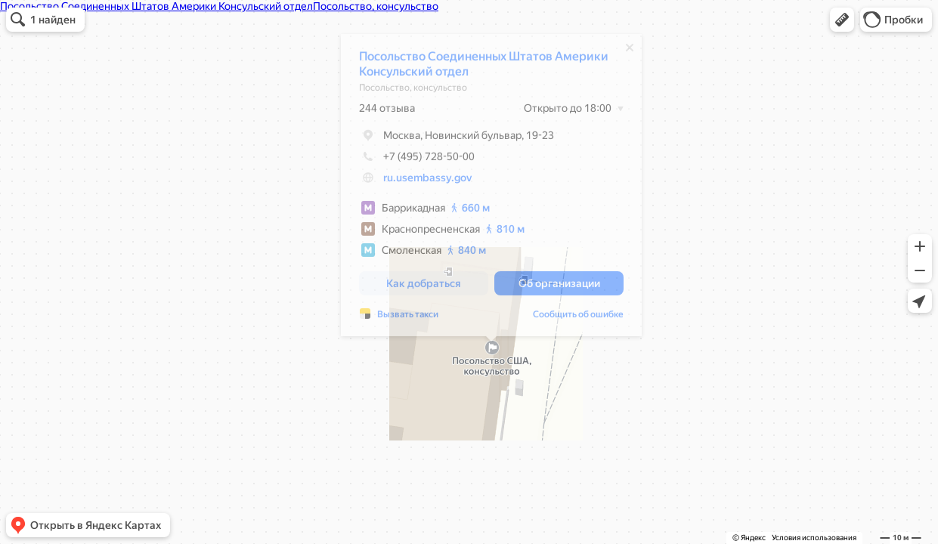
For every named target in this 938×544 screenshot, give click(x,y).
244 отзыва (387, 112)
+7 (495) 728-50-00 (417, 160)
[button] (842, 20)
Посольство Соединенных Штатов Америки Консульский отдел (483, 67)
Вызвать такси (407, 318)
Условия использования (814, 537)
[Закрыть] (630, 51)
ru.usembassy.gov (427, 181)
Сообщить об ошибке (578, 318)
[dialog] (491, 189)
